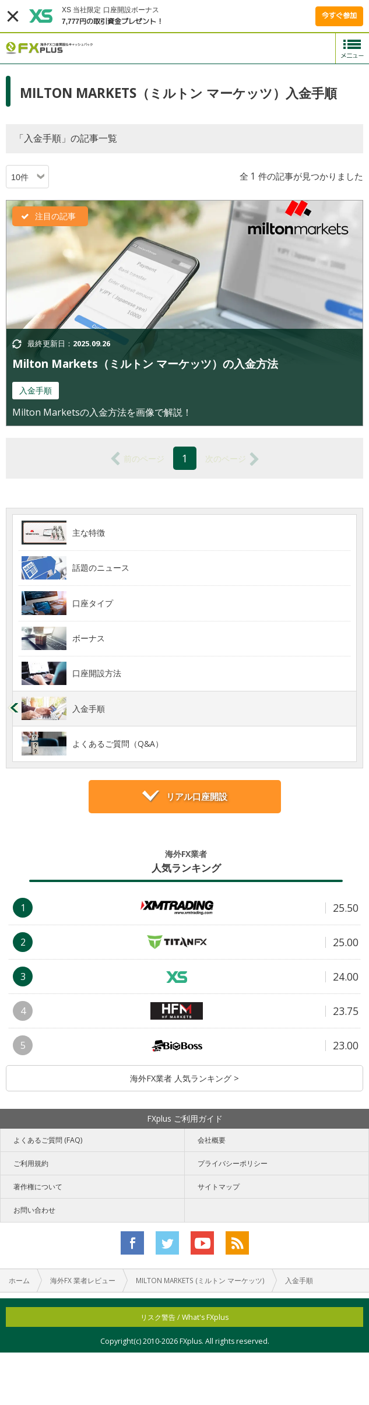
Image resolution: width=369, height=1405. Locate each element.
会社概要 (212, 1140)
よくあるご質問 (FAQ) (47, 1140)
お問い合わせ (34, 1210)
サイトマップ (219, 1187)
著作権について (37, 1187)
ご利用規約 (30, 1163)
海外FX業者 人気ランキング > (184, 1078)
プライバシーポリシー (233, 1163)
